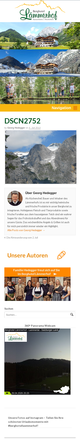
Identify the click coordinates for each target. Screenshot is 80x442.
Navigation (61, 108)
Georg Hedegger (16, 128)
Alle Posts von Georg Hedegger (26, 230)
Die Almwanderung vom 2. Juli (22, 237)
